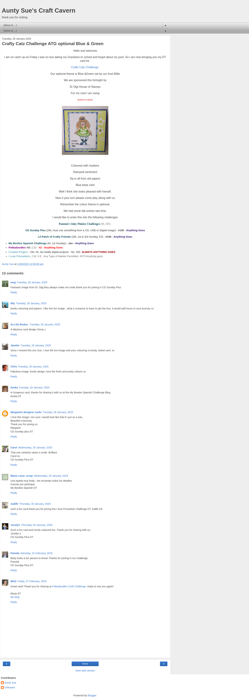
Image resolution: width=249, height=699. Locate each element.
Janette (14, 345)
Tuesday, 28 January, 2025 (32, 282)
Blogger (92, 695)
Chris (13, 366)
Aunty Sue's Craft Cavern (38, 10)
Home (85, 664)
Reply (13, 292)
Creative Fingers (18, 252)
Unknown (9, 687)
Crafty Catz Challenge (84, 67)
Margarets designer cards (26, 412)
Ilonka (14, 387)
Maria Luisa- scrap (21, 475)
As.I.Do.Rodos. (19, 324)
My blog (14, 597)
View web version (85, 670)
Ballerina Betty (85, 99)
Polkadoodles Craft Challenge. (69, 586)
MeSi (13, 581)
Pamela (14, 553)
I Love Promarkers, (20, 256)
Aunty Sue (10, 682)
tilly (12, 303)
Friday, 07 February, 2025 (32, 581)
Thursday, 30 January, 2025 (35, 503)
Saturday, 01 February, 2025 (36, 553)
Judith (14, 503)
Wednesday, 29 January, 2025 (35, 447)
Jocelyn (15, 525)
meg (13, 282)
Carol (13, 447)
